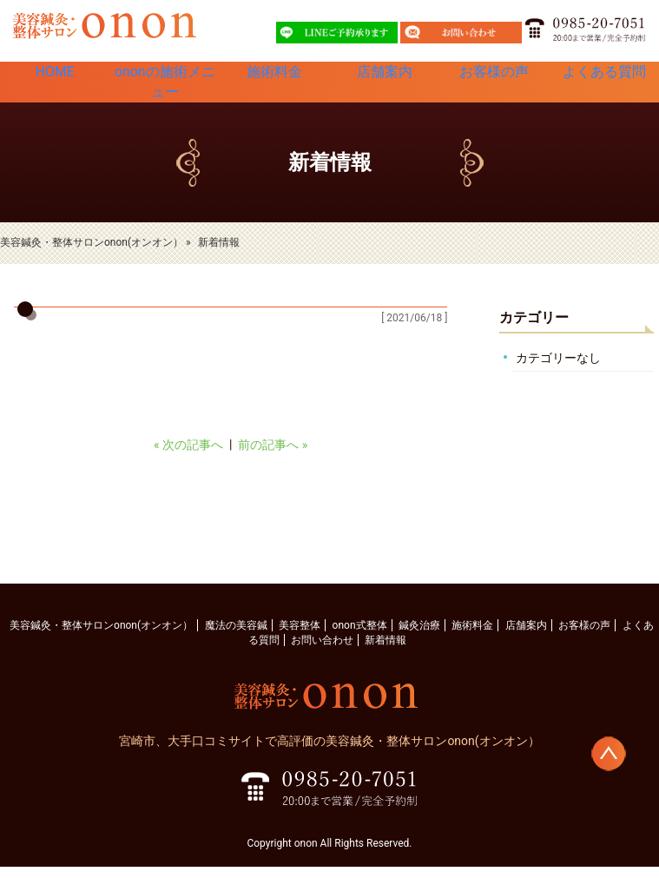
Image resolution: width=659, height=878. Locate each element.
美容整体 (299, 636)
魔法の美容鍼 (236, 636)
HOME (54, 82)
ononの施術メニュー (164, 88)
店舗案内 (384, 82)
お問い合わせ (322, 651)
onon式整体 (360, 636)
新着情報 (385, 651)
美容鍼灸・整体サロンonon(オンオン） (101, 636)
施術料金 (274, 82)
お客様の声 (494, 82)
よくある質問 (604, 82)
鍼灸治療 (419, 636)
